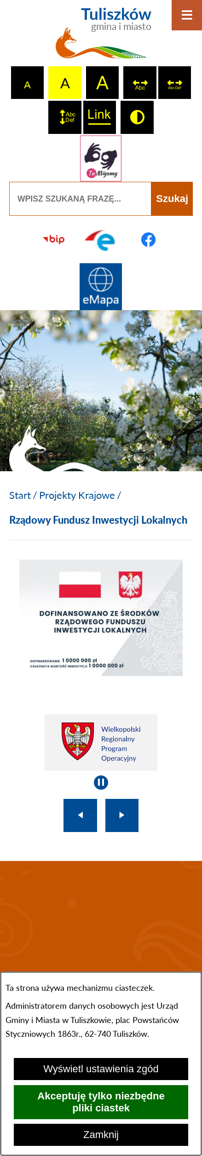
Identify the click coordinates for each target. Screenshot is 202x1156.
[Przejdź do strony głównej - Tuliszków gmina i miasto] (101, 37)
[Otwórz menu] (187, 15)
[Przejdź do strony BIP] (53, 239)
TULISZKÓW (101, 923)
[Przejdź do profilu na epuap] (101, 239)
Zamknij (101, 1134)
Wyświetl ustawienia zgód (100, 1069)
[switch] (139, 82)
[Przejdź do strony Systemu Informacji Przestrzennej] (101, 287)
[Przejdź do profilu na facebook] (148, 239)
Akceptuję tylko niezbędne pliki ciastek (100, 1102)
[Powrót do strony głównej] (20, 495)
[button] (101, 672)
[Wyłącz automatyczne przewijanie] (101, 782)
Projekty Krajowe (77, 495)
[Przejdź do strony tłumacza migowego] (101, 158)
